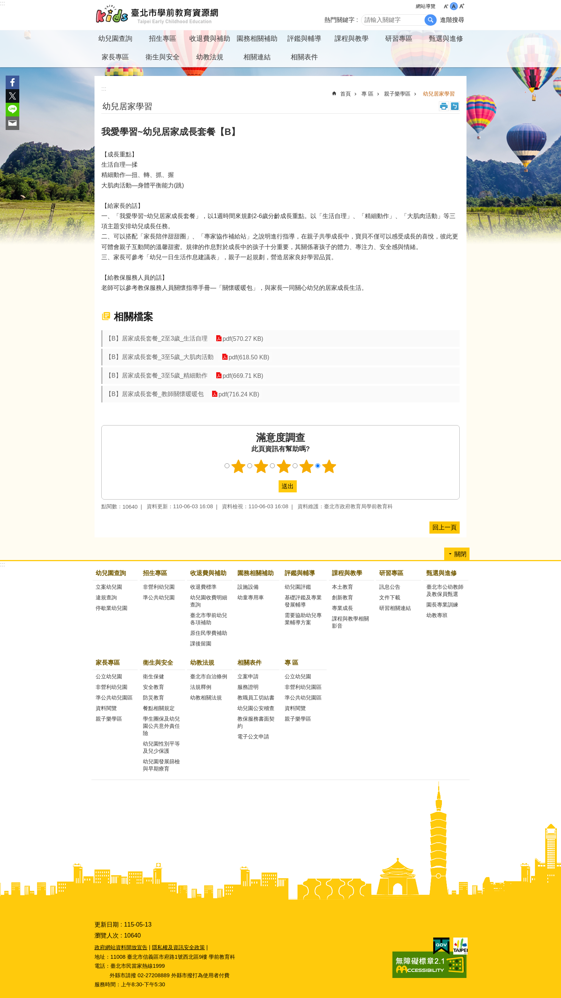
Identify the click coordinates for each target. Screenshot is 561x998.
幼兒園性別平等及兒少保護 (161, 747)
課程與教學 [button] (352, 38)
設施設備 (248, 587)
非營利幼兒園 (159, 587)
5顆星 (329, 466)
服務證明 (248, 687)
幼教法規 (202, 662)
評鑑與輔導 (300, 573)
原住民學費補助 (208, 633)
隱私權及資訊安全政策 (178, 947)
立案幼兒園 (109, 587)
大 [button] (462, 6)
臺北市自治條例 (208, 676)
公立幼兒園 (109, 676)
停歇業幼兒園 (111, 608)
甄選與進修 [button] (446, 38)
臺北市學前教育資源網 (157, 15)
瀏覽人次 (107, 935)
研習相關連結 (395, 608)
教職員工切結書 (255, 698)
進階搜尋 (452, 20)
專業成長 (342, 608)
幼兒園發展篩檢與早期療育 (161, 765)
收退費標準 (203, 587)
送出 (271, 486)
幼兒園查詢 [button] (115, 38)
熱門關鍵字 (339, 20)
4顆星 (306, 466)
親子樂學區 (397, 94)
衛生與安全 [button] (163, 57)
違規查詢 (106, 597)
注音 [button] (455, 106)
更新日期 (107, 924)
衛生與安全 (158, 662)
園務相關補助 (255, 573)
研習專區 (391, 573)
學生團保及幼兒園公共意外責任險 (161, 726)
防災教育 (153, 698)
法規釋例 (200, 687)
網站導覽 (425, 6)
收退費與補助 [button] (209, 38)
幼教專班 (437, 615)
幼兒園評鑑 (298, 587)
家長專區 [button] (115, 57)
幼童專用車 (250, 597)
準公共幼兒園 (159, 597)
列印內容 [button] (444, 106)
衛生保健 (153, 676)
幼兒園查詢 (111, 573)
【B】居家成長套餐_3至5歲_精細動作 (156, 375)
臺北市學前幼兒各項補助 (208, 618)
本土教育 (342, 587)
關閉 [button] (460, 554)
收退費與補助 (208, 573)
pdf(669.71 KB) (242, 375)
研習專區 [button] (398, 38)
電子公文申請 (253, 736)
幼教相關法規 (206, 698)
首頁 (345, 94)
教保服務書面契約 (255, 722)
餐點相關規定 (159, 708)
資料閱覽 (106, 708)
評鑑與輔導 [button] (304, 38)
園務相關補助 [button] (257, 38)
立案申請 (248, 676)
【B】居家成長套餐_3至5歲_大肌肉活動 (159, 357)
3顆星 (284, 466)
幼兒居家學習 (439, 94)
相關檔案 (133, 316)
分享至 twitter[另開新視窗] (12, 96)
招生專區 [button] (162, 38)
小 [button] (446, 6)
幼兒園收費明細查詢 (208, 601)
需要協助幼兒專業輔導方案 (303, 618)
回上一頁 (444, 527)
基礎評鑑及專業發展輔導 (303, 601)
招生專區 (155, 573)
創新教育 (342, 597)
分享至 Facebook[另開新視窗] (12, 82)
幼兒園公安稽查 (255, 708)
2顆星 (261, 466)
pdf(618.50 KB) (248, 357)
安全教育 (153, 687)
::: (2, 3)
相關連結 (257, 57)
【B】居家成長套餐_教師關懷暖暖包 (154, 394)
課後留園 (200, 644)
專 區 (367, 94)
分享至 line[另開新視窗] (12, 109)
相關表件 (249, 662)
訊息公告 (389, 587)
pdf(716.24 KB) (238, 394)
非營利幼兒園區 (303, 687)
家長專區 (108, 662)
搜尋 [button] (431, 20)
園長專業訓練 (442, 605)
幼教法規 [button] (209, 57)
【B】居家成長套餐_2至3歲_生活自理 (156, 338)
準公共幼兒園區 (114, 698)
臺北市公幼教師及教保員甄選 (444, 590)
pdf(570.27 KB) (242, 338)
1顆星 (238, 466)
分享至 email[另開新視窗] (12, 123)
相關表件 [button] (304, 57)
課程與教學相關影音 (350, 622)
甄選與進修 (441, 573)
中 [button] (454, 6)
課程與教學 (347, 573)
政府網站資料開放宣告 (121, 947)
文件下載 (389, 597)
